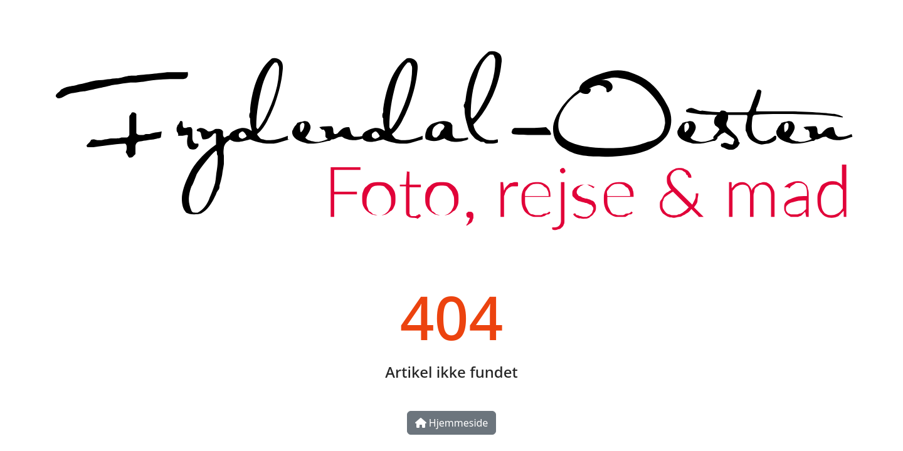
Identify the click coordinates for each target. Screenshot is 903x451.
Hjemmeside (451, 423)
